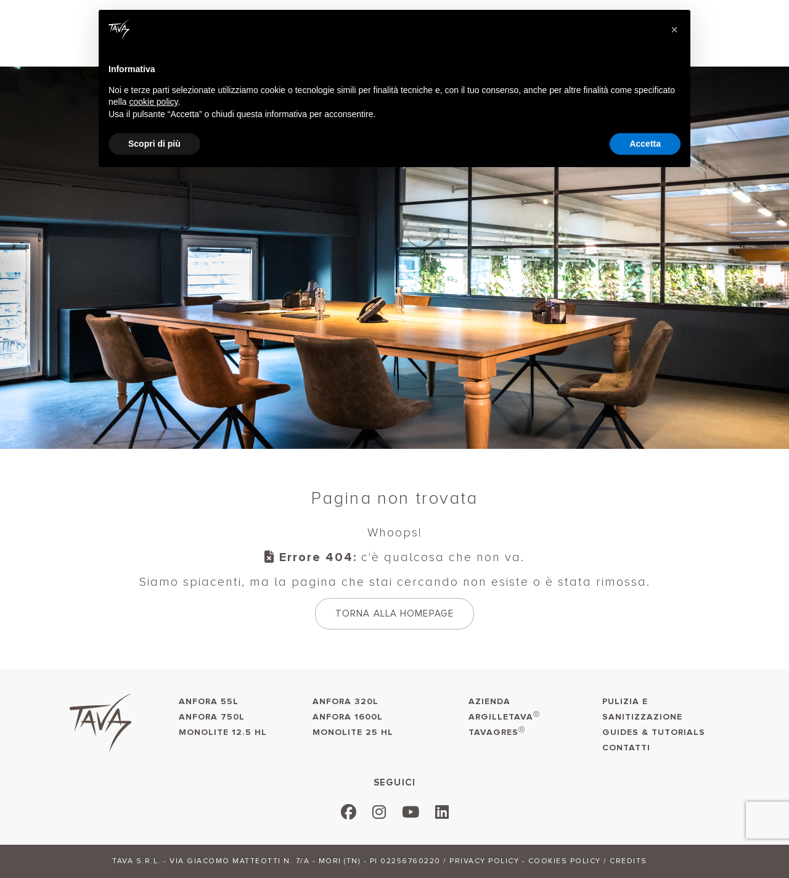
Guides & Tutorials (653, 732)
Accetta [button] (645, 144)
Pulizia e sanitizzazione (642, 709)
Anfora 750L (212, 717)
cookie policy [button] (153, 102)
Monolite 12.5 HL (223, 732)
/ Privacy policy (481, 861)
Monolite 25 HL (353, 732)
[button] (674, 29)
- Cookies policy (561, 861)
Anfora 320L (345, 701)
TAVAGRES (496, 731)
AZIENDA (489, 701)
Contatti (626, 747)
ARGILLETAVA (504, 716)
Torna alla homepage (394, 613)
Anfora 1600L (348, 717)
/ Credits (625, 861)
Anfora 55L (209, 701)
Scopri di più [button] (154, 144)
